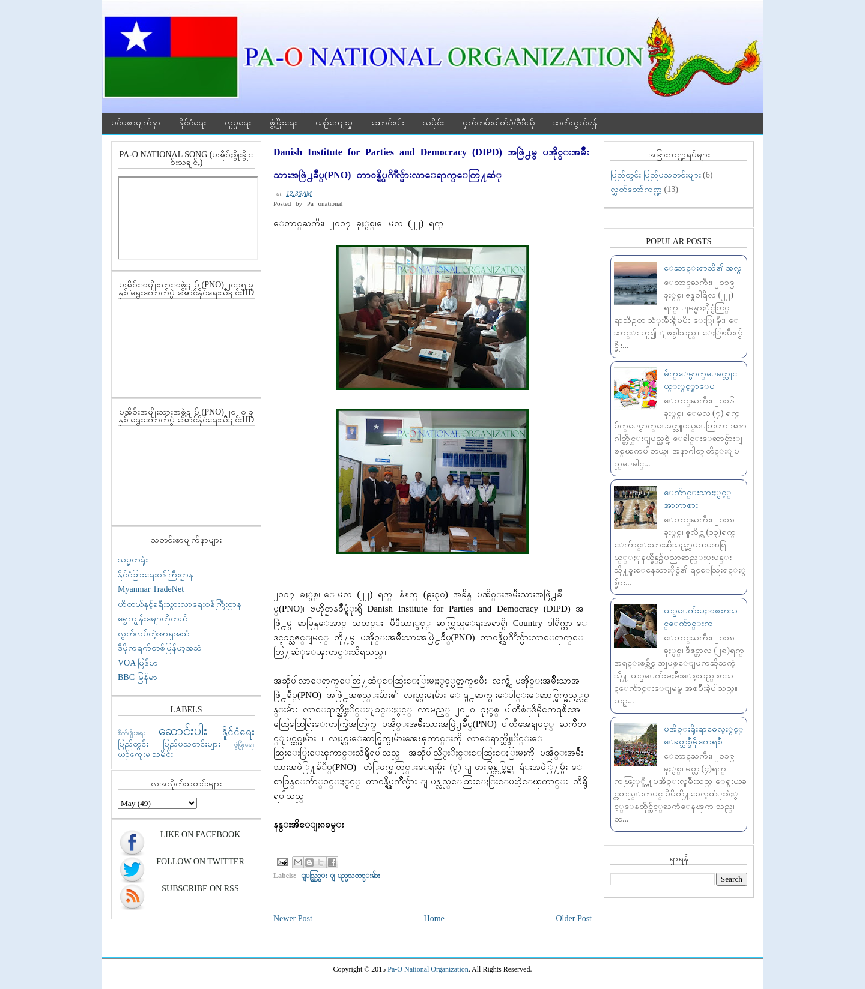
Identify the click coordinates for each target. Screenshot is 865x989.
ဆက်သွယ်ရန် (575, 122)
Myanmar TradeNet (151, 589)
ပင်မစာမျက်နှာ (135, 122)
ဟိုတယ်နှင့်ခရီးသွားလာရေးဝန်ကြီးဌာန (179, 604)
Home (434, 918)
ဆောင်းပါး (387, 122)
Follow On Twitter (200, 861)
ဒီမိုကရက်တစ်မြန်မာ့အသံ (160, 647)
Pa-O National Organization (427, 969)
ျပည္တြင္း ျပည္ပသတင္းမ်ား (340, 875)
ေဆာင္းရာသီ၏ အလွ (703, 267)
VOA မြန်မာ (138, 662)
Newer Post (292, 918)
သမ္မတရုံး (133, 559)
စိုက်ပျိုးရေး (131, 732)
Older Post (574, 918)
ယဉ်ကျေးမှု (334, 122)
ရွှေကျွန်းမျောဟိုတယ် (152, 618)
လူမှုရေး (238, 122)
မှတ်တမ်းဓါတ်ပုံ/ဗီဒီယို (499, 122)
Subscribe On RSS (200, 888)
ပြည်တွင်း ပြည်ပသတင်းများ (169, 743)
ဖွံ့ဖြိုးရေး (283, 122)
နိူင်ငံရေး (192, 122)
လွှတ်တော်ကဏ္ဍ (636, 189)
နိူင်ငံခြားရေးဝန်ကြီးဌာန (155, 574)
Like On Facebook (200, 834)
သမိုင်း (433, 122)
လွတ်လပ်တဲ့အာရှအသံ (154, 633)
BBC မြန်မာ (137, 677)
